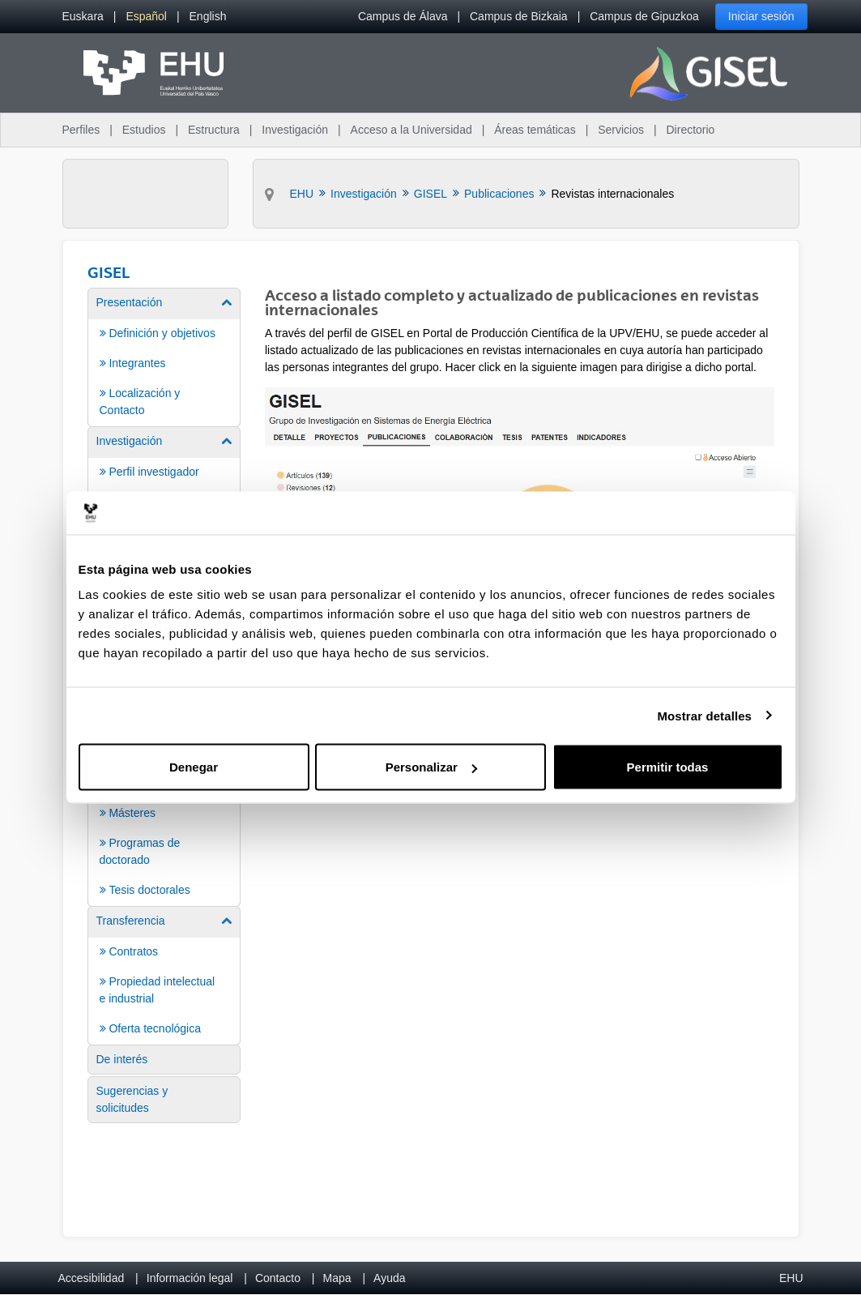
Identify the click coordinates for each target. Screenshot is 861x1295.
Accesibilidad (91, 1277)
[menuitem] (83, 16)
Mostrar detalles (704, 715)
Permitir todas (668, 767)
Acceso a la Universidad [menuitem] (411, 129)
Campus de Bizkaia (519, 16)
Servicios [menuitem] (621, 129)
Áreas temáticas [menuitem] (534, 129)
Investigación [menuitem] (295, 129)
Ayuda (389, 1277)
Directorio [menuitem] (691, 129)
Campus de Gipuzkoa (644, 16)
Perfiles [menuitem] (81, 129)
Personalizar (431, 767)
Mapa (336, 1277)
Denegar (193, 767)
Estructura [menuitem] (214, 129)
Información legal (190, 1277)
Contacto (277, 1277)
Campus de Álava (403, 16)
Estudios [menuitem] (144, 129)
